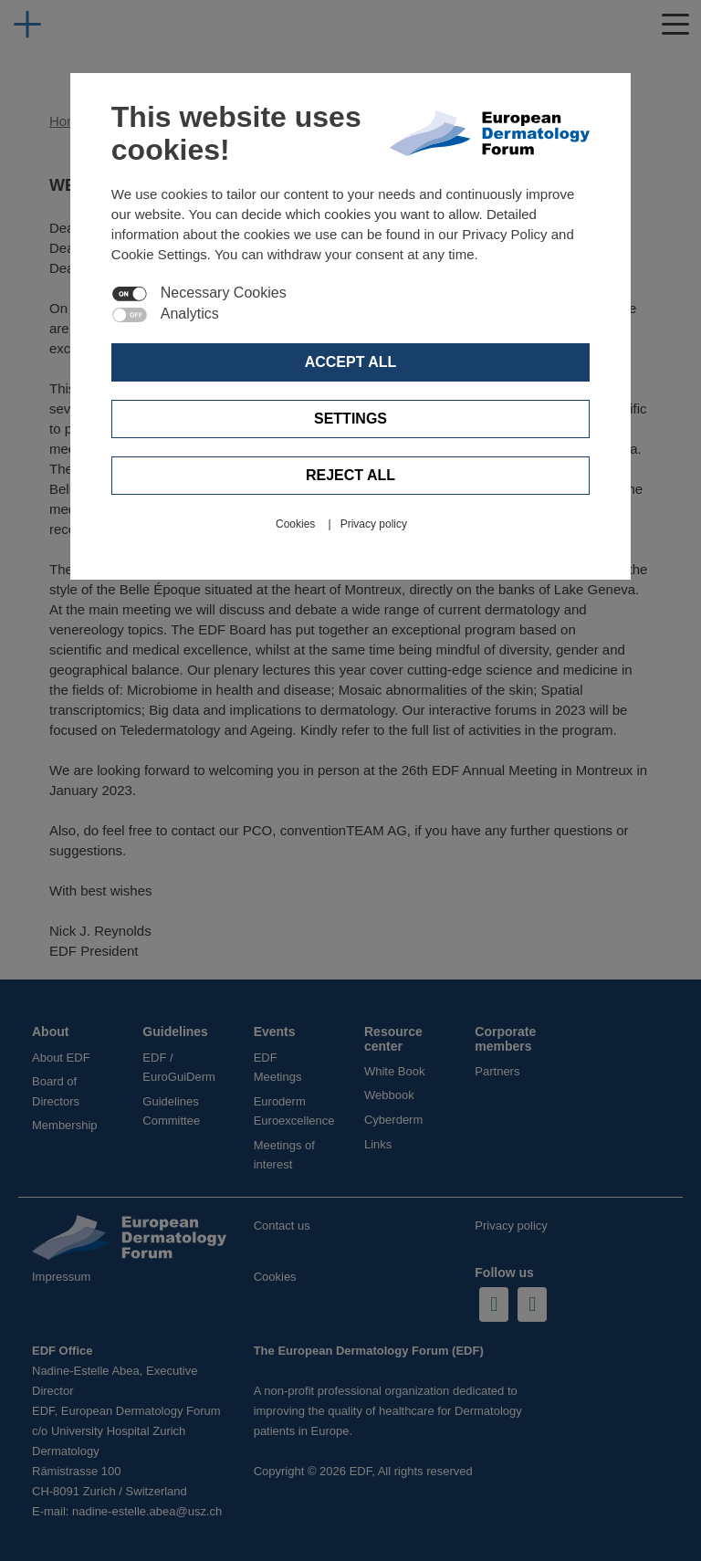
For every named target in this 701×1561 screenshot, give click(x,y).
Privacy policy (373, 524)
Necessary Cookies (224, 293)
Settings (350, 418)
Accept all (351, 362)
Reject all (350, 475)
